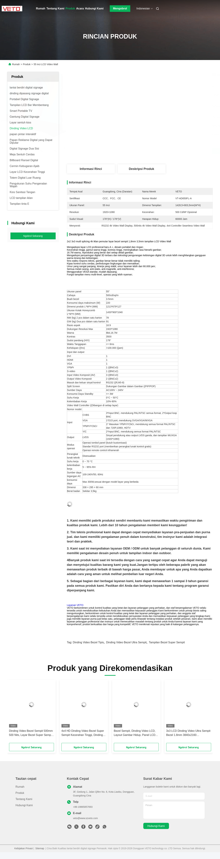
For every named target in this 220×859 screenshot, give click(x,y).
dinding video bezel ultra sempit (126, 642)
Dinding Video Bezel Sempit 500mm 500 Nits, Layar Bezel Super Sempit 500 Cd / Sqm (31, 733)
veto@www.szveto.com (85, 818)
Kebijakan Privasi (23, 848)
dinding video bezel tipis (88, 642)
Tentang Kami (55, 8)
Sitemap (39, 848)
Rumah (40, 8)
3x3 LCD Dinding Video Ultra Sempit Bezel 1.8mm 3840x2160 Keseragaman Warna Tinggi (188, 733)
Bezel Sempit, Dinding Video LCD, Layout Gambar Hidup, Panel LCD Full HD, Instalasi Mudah (134, 733)
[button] (16, 712)
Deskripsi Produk (141, 169)
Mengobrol (120, 8)
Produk (70, 8)
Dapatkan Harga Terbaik (158, 151)
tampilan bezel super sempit (167, 642)
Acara (80, 8)
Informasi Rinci (91, 169)
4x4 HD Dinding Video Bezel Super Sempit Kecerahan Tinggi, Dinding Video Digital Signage (82, 733)
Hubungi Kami (94, 8)
